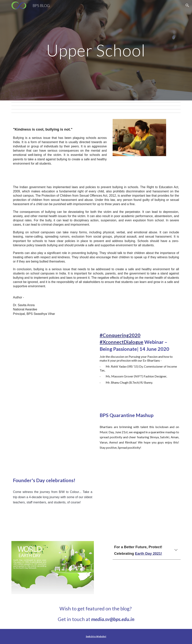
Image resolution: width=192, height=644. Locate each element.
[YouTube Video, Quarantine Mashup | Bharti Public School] (52, 438)
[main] (96, 50)
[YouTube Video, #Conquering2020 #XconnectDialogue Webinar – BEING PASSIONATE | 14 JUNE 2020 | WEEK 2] (52, 365)
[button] (187, 5)
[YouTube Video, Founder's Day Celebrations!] (139, 503)
